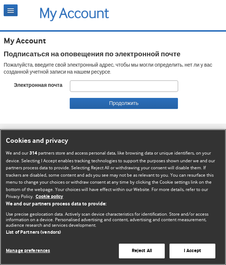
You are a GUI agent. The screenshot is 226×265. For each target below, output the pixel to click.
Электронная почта (38, 85)
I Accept (192, 251)
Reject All (142, 251)
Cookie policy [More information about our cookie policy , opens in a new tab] (49, 196)
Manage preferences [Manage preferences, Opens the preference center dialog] (28, 251)
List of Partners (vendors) (33, 232)
